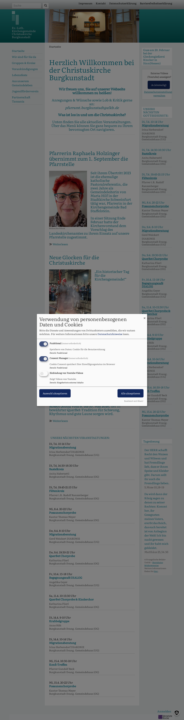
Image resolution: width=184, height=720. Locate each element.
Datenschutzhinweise (110, 334)
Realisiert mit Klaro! (133, 401)
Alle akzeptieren (130, 393)
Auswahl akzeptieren (55, 393)
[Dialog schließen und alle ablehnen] (144, 316)
